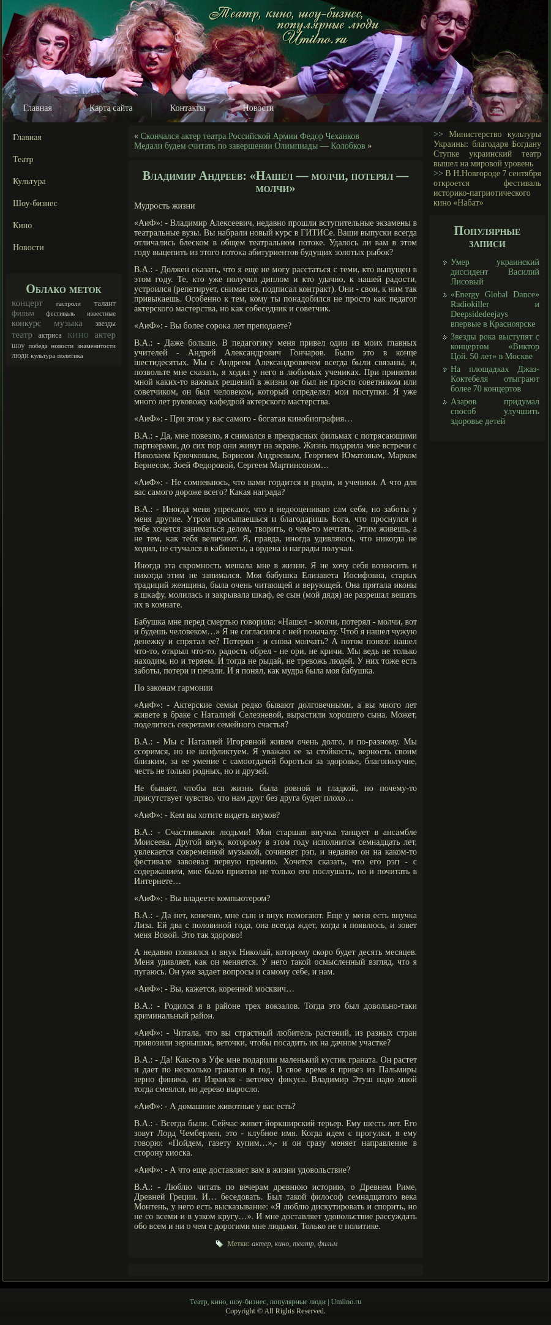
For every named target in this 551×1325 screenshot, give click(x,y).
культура (43, 355)
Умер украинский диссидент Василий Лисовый (495, 272)
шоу (18, 345)
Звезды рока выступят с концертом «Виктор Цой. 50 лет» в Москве (495, 346)
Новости (258, 108)
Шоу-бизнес (35, 203)
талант (105, 303)
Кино (22, 225)
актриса (50, 336)
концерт (27, 303)
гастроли (68, 303)
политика (70, 355)
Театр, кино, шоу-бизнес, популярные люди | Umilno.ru (275, 1301)
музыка (68, 323)
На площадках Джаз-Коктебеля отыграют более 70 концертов (495, 379)
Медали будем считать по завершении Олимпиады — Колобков (249, 145)
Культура (29, 181)
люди (20, 355)
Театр (23, 159)
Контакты (188, 108)
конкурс (26, 323)
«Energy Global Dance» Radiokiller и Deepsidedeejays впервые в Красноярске (495, 309)
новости (62, 346)
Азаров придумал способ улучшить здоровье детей (495, 411)
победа (38, 346)
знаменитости (96, 346)
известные (101, 313)
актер (105, 335)
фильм (23, 312)
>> (438, 134)
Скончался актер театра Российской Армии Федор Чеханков (250, 136)
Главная (37, 108)
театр (22, 335)
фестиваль (61, 313)
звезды (106, 324)
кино (78, 334)
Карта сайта (111, 108)
